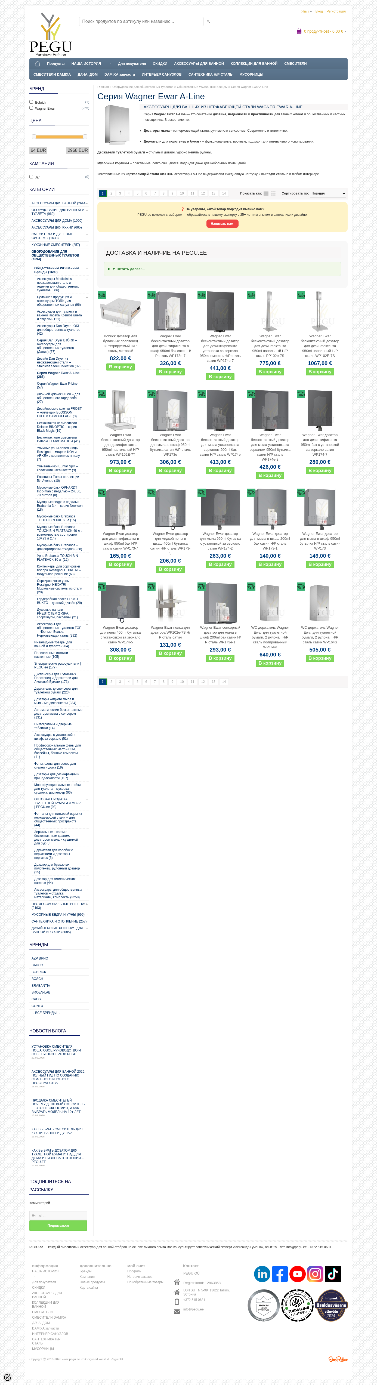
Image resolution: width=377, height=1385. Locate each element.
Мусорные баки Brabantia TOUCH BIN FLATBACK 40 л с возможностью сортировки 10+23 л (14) (59, 532)
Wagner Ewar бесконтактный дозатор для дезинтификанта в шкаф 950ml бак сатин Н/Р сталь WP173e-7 (170, 346)
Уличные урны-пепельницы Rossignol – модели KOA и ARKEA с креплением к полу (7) (58, 453)
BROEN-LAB (41, 992)
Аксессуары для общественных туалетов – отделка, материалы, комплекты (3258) (58, 893)
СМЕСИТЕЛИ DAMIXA (52, 74)
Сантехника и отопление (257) (59, 921)
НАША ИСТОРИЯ (86, 63)
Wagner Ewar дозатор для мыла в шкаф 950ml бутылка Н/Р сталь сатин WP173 (319, 541)
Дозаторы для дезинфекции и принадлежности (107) (56, 776)
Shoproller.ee (338, 1359)
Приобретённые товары (145, 1282)
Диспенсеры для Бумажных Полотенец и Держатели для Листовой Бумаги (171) (56, 678)
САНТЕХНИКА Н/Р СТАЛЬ (211, 74)
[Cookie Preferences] (8, 1377)
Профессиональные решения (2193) (59, 906)
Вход (319, 11)
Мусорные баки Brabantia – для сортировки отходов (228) (59, 547)
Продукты (56, 63)
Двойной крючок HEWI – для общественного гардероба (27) (58, 398)
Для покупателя (132, 63)
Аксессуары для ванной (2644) (59, 203)
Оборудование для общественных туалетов (142, 86)
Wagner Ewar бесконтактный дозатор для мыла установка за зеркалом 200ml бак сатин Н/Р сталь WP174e (220, 444)
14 (224, 193)
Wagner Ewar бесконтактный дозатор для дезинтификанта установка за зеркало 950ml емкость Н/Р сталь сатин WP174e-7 (220, 348)
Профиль (134, 1271)
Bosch (37, 979)
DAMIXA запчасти (119, 74)
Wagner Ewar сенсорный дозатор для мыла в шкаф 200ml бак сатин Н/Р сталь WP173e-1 (220, 634)
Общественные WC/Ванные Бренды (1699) (56, 270)
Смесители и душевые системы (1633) (52, 236)
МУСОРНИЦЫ (251, 74)
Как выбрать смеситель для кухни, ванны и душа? (59, 1132)
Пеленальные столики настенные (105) (51, 655)
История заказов (140, 1277)
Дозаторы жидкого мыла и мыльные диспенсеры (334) (55, 701)
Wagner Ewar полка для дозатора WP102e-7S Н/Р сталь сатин (170, 632)
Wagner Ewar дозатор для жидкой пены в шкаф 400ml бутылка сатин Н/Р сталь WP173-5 (170, 543)
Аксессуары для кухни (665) (57, 227)
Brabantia (41, 986)
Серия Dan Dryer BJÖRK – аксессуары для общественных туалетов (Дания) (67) (57, 346)
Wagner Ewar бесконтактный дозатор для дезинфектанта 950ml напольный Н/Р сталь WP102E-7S (320, 346)
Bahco (37, 965)
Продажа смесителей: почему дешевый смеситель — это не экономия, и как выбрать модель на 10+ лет (59, 1108)
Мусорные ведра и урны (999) (58, 915)
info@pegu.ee (296, 1247)
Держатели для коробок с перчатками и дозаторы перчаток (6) (53, 854)
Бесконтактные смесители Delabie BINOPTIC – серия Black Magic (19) (57, 427)
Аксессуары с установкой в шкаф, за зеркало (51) (54, 737)
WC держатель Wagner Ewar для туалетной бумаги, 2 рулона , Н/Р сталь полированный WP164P (270, 637)
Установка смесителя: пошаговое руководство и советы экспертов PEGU (59, 1052)
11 (192, 193)
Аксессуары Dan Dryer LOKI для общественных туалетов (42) (58, 329)
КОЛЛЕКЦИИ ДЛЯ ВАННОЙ (254, 63)
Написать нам (222, 224)
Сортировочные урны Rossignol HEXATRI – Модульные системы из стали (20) (59, 586)
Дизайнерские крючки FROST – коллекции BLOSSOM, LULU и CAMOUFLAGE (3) (59, 412)
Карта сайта (89, 1288)
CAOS (36, 999)
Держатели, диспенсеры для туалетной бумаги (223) (56, 690)
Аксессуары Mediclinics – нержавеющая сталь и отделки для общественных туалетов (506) (58, 284)
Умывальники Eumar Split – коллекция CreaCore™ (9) (57, 468)
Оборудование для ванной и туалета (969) (58, 212)
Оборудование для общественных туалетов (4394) (55, 255)
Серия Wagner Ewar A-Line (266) (58, 375)
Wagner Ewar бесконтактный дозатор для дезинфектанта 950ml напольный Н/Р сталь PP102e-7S (270, 346)
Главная (103, 86)
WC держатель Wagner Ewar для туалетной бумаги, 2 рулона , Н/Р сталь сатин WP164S (320, 634)
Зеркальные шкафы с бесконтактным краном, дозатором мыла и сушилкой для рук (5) (56, 837)
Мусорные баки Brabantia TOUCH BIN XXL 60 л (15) (56, 518)
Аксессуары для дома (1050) (57, 221)
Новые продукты (92, 1282)
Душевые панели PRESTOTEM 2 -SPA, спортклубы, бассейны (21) (57, 613)
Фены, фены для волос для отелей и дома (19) (55, 765)
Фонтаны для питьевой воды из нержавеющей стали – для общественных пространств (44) (58, 819)
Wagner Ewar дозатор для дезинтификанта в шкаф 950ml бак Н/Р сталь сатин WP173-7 (120, 541)
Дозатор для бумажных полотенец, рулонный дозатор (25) (57, 868)
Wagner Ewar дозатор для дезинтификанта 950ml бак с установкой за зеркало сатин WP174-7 (320, 444)
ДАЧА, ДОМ (88, 74)
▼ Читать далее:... (128, 269)
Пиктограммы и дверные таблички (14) (53, 726)
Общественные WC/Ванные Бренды (202, 86)
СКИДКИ (160, 63)
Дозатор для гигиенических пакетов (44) (55, 881)
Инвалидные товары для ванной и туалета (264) (53, 644)
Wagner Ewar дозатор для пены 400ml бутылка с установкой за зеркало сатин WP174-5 (120, 634)
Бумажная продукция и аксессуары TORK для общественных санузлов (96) (59, 301)
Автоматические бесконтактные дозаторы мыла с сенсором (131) (58, 713)
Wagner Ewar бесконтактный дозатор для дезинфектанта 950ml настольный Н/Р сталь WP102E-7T (120, 444)
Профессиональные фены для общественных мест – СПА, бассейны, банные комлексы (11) (57, 751)
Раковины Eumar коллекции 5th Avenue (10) (58, 479)
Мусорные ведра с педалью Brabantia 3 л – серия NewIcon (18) (60, 505)
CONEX (37, 1006)
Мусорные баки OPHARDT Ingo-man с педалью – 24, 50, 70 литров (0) (59, 491)
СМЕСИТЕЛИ (295, 63)
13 (213, 193)
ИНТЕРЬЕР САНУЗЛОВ (162, 74)
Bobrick (39, 972)
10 (182, 193)
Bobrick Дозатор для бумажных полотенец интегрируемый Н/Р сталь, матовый (120, 343)
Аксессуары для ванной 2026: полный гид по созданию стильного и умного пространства (59, 1079)
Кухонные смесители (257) (56, 245)
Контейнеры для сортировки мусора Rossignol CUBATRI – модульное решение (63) (59, 570)
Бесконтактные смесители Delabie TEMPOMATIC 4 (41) (58, 439)
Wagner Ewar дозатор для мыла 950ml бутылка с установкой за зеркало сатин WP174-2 (220, 541)
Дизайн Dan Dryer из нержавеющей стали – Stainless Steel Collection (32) (59, 362)
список (266, 193)
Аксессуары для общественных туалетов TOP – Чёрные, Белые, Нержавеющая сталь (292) (59, 629)
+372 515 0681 (194, 1300)
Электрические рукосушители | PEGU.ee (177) (57, 665)
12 (203, 193)
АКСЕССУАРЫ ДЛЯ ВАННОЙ (199, 63)
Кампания (87, 1277)
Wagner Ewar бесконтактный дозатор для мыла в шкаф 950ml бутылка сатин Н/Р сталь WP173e (170, 444)
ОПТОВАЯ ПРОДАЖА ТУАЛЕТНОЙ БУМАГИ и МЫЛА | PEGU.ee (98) (58, 803)
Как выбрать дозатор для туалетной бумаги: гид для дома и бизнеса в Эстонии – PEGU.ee (59, 1158)
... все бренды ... (46, 1013)
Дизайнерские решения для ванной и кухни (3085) (57, 930)
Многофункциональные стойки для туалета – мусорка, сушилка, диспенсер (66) (57, 788)
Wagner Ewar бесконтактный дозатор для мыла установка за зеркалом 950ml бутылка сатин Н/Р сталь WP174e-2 (270, 447)
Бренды (85, 1271)
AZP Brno (40, 958)
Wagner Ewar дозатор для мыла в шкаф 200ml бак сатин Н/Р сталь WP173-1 (270, 541)
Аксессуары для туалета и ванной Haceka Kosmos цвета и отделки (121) (59, 315)
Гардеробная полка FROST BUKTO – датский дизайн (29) (59, 601)
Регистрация (336, 11)
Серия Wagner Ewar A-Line (249, 86)
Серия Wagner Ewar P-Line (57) (57, 385)
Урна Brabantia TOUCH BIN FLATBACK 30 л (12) (57, 558)
